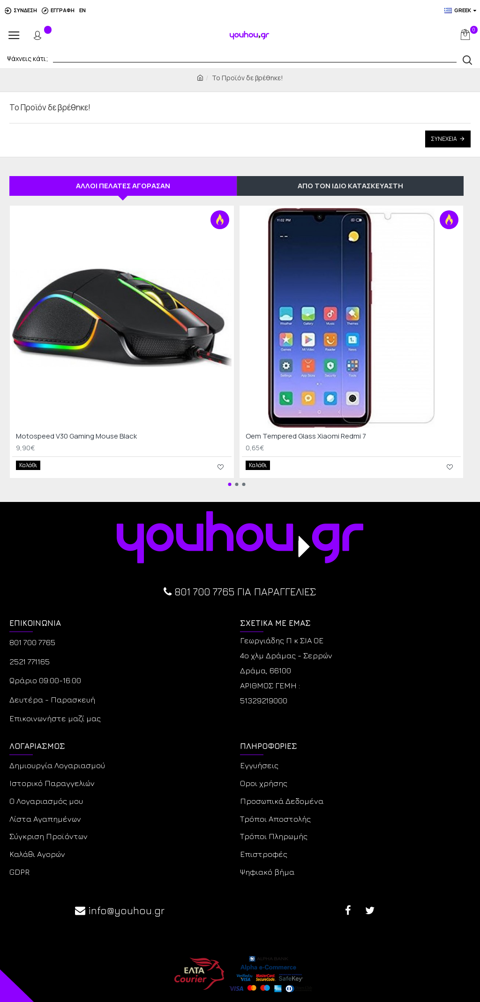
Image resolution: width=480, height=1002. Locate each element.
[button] (229, 482)
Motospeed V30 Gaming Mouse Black (76, 436)
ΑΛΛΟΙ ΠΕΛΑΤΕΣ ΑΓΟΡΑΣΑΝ (123, 186)
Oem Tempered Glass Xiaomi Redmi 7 (306, 436)
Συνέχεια (444, 139)
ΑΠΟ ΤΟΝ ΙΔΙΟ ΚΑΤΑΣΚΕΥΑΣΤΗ (350, 186)
